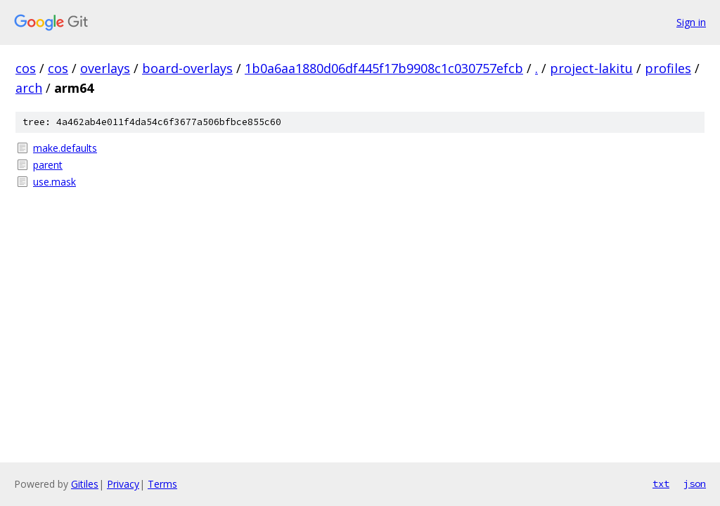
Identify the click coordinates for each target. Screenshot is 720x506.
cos (25, 68)
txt (660, 483)
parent (48, 164)
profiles (668, 68)
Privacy (123, 484)
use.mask (54, 181)
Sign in (691, 22)
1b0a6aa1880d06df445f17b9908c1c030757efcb (384, 68)
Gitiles (84, 484)
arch (28, 87)
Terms (162, 484)
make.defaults (65, 148)
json (694, 483)
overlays (105, 68)
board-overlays (187, 68)
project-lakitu (591, 68)
